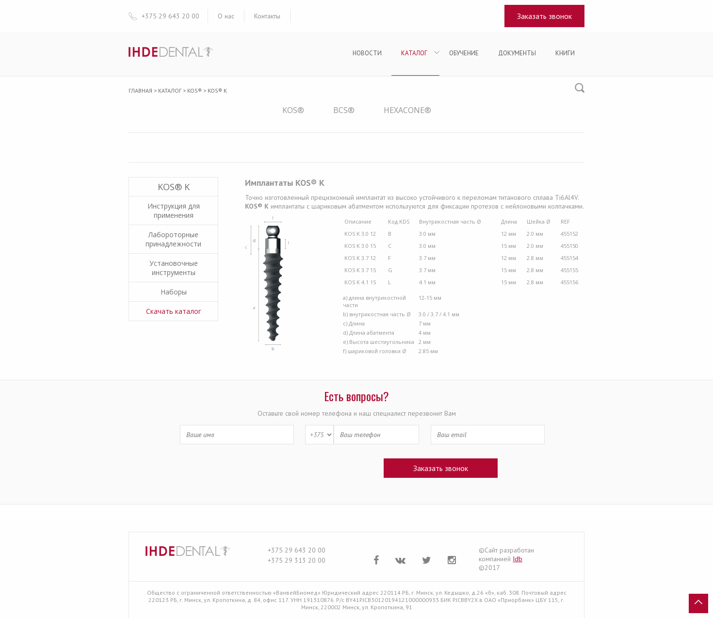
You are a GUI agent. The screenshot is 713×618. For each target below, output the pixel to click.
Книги (565, 53)
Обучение (464, 53)
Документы (517, 53)
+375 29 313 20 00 (296, 560)
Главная (140, 90)
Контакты (267, 16)
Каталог (414, 53)
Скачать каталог (173, 311)
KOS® (194, 90)
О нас (226, 16)
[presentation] (276, 467)
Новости (367, 53)
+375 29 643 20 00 (296, 550)
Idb (517, 558)
